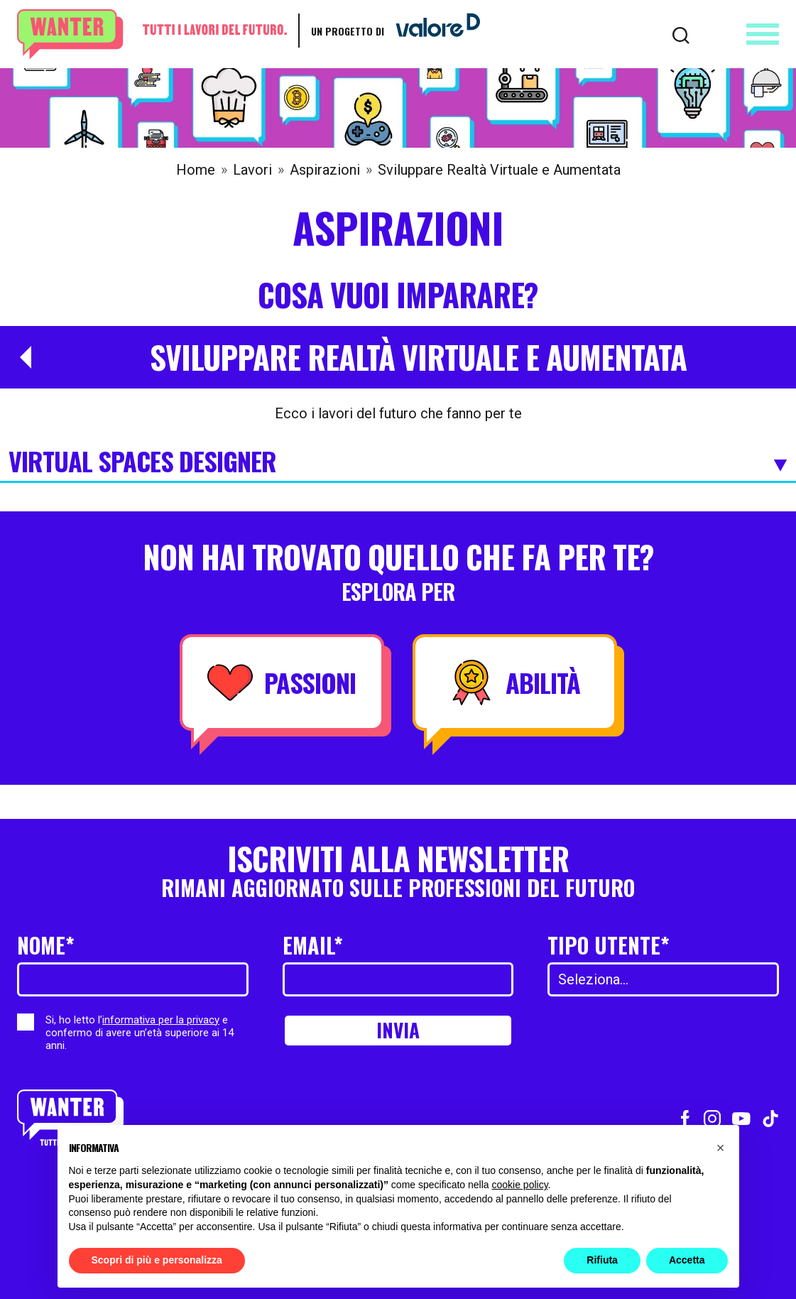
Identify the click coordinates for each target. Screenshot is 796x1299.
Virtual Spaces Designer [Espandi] (398, 462)
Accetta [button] (687, 1260)
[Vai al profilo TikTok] (770, 1117)
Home (195, 169)
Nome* (46, 945)
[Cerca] (680, 34)
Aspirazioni (325, 169)
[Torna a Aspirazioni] (20, 357)
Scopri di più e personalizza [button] (157, 1260)
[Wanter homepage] (152, 34)
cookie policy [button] (519, 1184)
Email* (313, 945)
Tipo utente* (608, 945)
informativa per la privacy (160, 1019)
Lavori (252, 169)
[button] (720, 1147)
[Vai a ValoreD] (432, 30)
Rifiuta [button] (602, 1260)
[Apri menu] (762, 34)
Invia (398, 1032)
